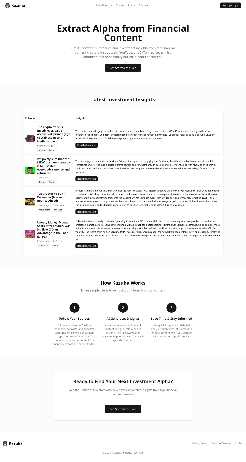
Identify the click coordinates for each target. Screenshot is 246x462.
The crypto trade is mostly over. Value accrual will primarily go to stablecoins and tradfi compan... (53, 134)
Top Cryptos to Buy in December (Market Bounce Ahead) (51, 197)
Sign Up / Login (230, 5)
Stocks (131, 5)
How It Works (104, 5)
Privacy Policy (200, 443)
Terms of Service (221, 443)
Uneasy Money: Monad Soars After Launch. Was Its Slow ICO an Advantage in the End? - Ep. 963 (53, 229)
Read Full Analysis (86, 145)
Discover (144, 5)
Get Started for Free (123, 68)
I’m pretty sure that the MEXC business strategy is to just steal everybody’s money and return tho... (53, 166)
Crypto (120, 5)
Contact (238, 443)
